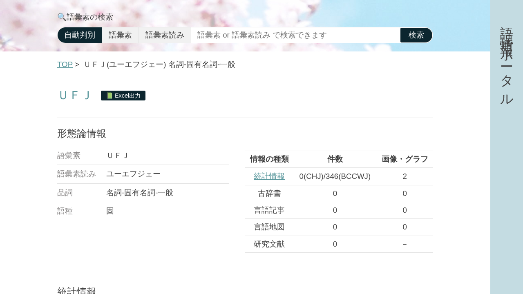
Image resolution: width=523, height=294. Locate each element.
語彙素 (120, 35)
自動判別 (79, 35)
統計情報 (269, 176)
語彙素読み (164, 35)
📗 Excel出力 (123, 95)
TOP (65, 64)
